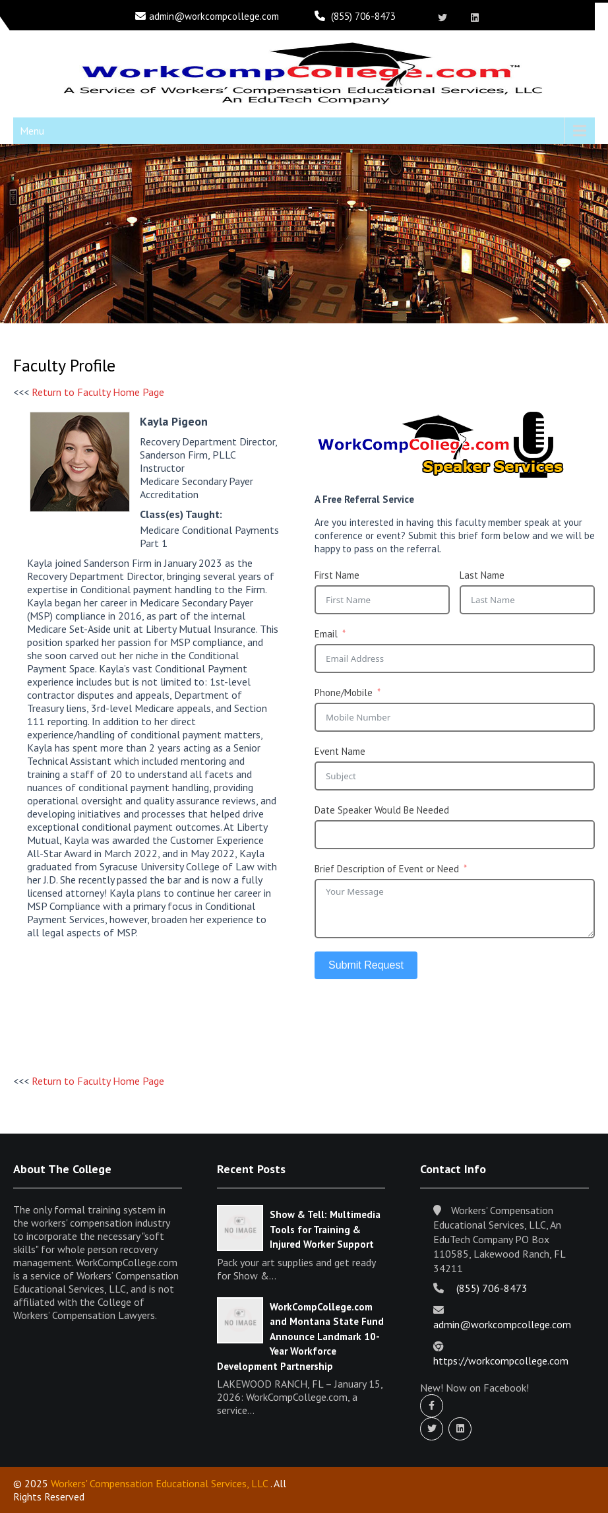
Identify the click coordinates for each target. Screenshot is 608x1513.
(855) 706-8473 (363, 16)
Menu (32, 130)
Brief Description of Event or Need (387, 868)
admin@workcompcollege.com (214, 16)
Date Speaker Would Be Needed (382, 810)
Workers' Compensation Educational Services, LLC (159, 1483)
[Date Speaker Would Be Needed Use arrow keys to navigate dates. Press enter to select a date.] (455, 834)
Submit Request (366, 965)
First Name (337, 575)
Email (326, 634)
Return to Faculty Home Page (98, 392)
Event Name (340, 751)
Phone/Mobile (344, 692)
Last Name (482, 575)
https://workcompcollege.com (500, 1360)
